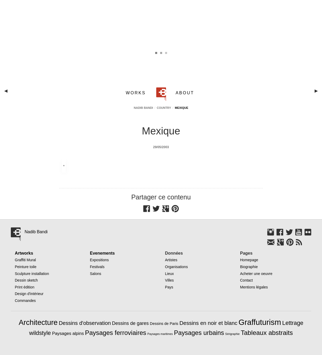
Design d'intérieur (29, 294)
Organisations (176, 267)
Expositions (99, 260)
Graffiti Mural (25, 260)
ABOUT (185, 93)
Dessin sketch (26, 280)
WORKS (136, 93)
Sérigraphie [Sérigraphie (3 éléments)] (232, 333)
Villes (169, 280)
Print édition (24, 287)
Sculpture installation (32, 274)
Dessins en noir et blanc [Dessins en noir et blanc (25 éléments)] (208, 323)
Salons (95, 274)
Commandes (25, 300)
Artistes (171, 260)
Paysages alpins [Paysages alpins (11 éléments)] (68, 333)
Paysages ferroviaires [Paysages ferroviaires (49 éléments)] (115, 332)
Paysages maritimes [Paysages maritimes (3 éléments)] (160, 333)
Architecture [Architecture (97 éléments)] (38, 322)
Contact (246, 280)
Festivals (97, 267)
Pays (169, 287)
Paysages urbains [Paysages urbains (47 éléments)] (199, 332)
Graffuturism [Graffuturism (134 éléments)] (259, 322)
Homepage (249, 260)
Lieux (169, 274)
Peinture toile (25, 267)
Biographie (249, 267)
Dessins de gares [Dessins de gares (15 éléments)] (130, 323)
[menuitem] (137, 93)
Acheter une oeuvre (256, 274)
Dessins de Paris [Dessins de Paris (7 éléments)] (164, 323)
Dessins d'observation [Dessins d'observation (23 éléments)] (85, 323)
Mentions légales (254, 287)
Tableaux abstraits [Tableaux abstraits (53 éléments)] (267, 332)
